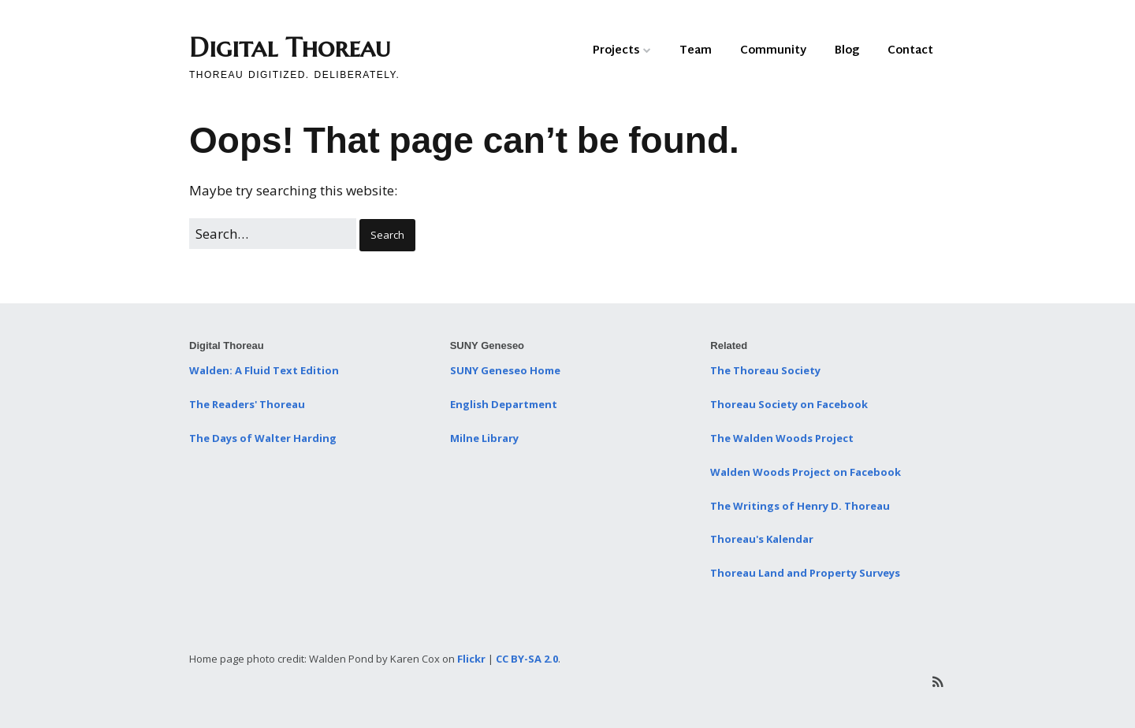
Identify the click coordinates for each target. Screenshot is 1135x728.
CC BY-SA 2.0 (527, 659)
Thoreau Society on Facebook (789, 404)
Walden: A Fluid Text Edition (264, 370)
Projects (616, 51)
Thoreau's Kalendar (761, 539)
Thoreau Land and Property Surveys (805, 573)
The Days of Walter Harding (263, 438)
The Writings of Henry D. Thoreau (800, 506)
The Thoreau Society (765, 370)
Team (695, 51)
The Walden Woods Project (782, 438)
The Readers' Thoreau (247, 404)
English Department (503, 404)
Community (773, 51)
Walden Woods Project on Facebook (805, 472)
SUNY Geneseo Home (505, 370)
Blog (847, 51)
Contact (910, 51)
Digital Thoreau (289, 48)
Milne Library (484, 438)
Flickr (471, 659)
